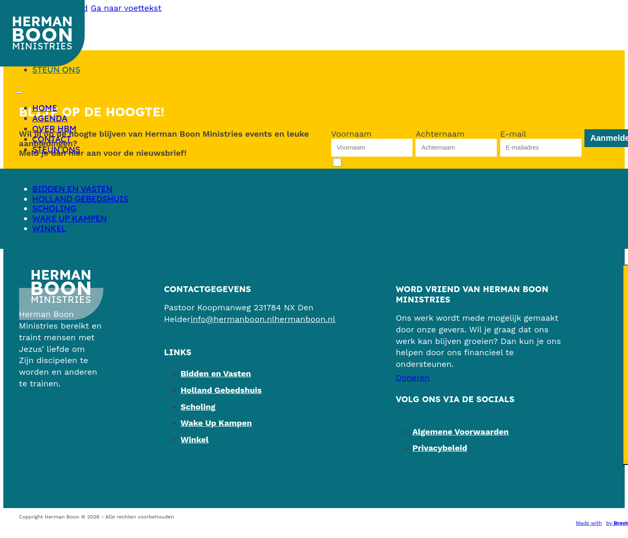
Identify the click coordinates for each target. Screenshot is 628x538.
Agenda (50, 118)
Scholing (54, 208)
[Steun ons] (413, 378)
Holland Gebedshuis (80, 199)
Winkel (49, 228)
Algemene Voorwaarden (460, 432)
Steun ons (56, 69)
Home (44, 108)
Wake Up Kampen (69, 218)
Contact (51, 139)
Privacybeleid (439, 448)
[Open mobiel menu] (19, 92)
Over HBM (54, 128)
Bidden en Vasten (72, 189)
